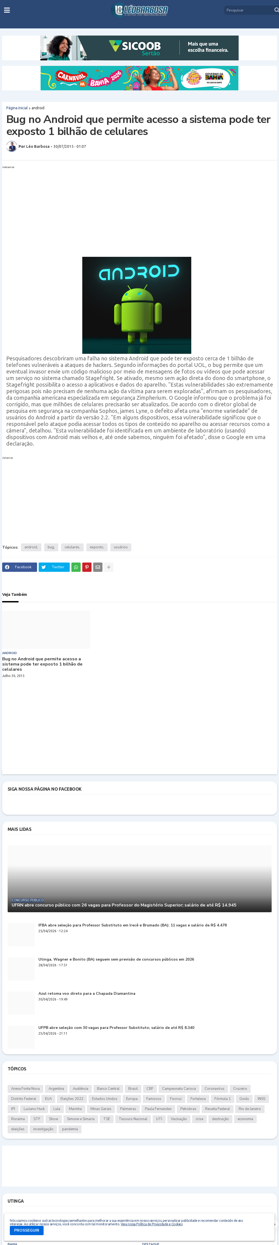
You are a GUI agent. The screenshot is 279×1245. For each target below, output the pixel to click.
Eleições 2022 (71, 1098)
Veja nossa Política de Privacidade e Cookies (151, 1224)
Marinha (75, 1108)
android (38, 108)
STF (37, 1119)
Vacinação (179, 1119)
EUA (48, 1098)
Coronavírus (215, 1088)
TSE (106, 1119)
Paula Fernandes (158, 1108)
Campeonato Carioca (179, 1088)
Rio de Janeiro (250, 1108)
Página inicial (17, 108)
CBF (150, 1088)
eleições (18, 1129)
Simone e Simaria (81, 1119)
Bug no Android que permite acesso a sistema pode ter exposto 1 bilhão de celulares (42, 664)
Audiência (80, 1088)
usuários (121, 547)
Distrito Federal (23, 1098)
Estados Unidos (104, 1098)
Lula (56, 1108)
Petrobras (188, 1108)
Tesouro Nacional (133, 1119)
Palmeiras (128, 1108)
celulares (72, 547)
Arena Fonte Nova (25, 1088)
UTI (159, 1119)
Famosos (153, 1098)
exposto (96, 547)
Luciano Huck (34, 1108)
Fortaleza (198, 1098)
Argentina (56, 1088)
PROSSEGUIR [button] (26, 1230)
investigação (43, 1129)
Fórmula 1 (222, 1098)
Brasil (133, 1088)
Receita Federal (217, 1108)
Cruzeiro (240, 1088)
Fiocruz (176, 1098)
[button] (7, 10)
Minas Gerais (100, 1108)
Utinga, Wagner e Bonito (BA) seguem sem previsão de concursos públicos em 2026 (116, 959)
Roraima (18, 1119)
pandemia (70, 1129)
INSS (261, 1098)
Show (53, 1119)
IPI (13, 1108)
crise (199, 1119)
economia (245, 1119)
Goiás (244, 1098)
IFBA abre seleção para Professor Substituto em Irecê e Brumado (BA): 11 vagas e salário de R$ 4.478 (132, 925)
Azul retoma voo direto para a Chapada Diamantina (86, 993)
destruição (220, 1119)
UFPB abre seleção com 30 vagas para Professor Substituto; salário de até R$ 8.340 (116, 1028)
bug (51, 547)
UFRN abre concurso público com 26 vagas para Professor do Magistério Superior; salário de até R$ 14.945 (124, 905)
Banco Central (108, 1088)
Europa (132, 1098)
